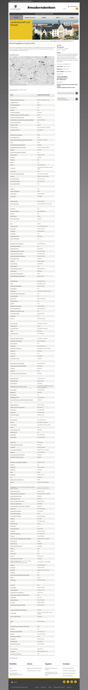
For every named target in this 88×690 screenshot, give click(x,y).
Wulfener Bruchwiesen (15, 644)
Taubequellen (13, 587)
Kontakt (50, 687)
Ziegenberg (12, 651)
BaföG (10, 668)
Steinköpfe (12, 572)
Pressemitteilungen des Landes (34, 670)
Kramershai (12, 353)
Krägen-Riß (12, 351)
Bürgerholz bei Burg (14, 178)
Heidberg (12, 303)
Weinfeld (12, 634)
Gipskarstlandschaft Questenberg (17, 256)
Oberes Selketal (13, 419)
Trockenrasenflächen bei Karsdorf (17, 605)
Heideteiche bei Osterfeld (15, 306)
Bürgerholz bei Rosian (15, 181)
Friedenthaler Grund (14, 236)
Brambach (12, 168)
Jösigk (11, 331)
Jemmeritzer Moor (14, 328)
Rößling (12, 482)
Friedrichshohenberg (14, 238)
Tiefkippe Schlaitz (14, 600)
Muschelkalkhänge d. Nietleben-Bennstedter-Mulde (21, 400)
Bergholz (12, 150)
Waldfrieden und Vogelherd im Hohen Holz (19, 626)
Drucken (14, 682)
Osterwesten (13, 434)
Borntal (12, 164)
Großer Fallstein (13, 266)
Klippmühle (12, 346)
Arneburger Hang (14, 125)
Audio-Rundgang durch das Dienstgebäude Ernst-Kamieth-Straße (51, 674)
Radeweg (12, 464)
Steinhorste (12, 567)
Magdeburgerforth (14, 378)
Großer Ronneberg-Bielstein (16, 268)
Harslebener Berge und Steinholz (17, 293)
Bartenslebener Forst (14, 137)
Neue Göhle (12, 412)
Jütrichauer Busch (14, 333)
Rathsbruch (12, 469)
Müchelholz (12, 392)
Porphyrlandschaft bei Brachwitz (17, 454)
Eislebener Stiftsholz (14, 211)
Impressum (69, 687)
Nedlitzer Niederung (14, 405)
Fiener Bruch (13, 228)
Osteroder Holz (13, 432)
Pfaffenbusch (13, 442)
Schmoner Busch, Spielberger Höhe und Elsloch (20, 538)
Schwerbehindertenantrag (68, 668)
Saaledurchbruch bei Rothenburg (17, 493)
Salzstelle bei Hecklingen (15, 511)
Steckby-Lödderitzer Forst (15, 561)
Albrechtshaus (13, 107)
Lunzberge (12, 371)
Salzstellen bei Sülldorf (15, 513)
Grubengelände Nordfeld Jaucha (17, 276)
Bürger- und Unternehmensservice (34, 668)
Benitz (11, 142)
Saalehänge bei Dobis (15, 498)
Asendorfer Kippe (14, 127)
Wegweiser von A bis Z (30, 17)
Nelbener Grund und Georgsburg (17, 407)
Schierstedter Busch (14, 528)
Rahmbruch (12, 467)
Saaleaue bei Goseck (14, 491)
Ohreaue (12, 422)
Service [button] (58, 17)
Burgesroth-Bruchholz (15, 183)
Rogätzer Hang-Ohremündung (17, 479)
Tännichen (12, 585)
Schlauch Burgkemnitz (15, 533)
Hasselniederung (14, 301)
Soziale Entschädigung (68, 675)
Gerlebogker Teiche (14, 248)
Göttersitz (12, 261)
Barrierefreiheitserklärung (59, 687)
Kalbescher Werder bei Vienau (16, 338)
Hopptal (12, 318)
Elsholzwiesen (13, 216)
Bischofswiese (13, 155)
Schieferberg (13, 526)
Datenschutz (43, 687)
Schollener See (13, 541)
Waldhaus (12, 629)
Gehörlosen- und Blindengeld (69, 670)
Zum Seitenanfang (13, 658)
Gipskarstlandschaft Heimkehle (17, 251)
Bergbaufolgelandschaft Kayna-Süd (18, 147)
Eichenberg (12, 208)
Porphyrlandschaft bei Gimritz (16, 457)
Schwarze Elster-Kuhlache (16, 546)
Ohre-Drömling (13, 424)
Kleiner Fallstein (13, 343)
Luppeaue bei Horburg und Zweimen (18, 373)
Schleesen (12, 536)
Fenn (11, 223)
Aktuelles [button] (44, 17)
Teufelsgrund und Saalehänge (16, 592)
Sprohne (12, 556)
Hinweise (37, 687)
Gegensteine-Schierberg (15, 246)
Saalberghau (13, 487)
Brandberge (12, 171)
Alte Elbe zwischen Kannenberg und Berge (19, 115)
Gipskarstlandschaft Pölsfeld (16, 253)
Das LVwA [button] (16, 17)
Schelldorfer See (13, 523)
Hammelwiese (13, 288)
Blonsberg (12, 157)
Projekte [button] (72, 17)
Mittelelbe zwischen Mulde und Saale (18, 386)
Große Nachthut (13, 263)
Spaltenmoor (13, 553)
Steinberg (12, 565)
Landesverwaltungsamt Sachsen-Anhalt (44, 13)
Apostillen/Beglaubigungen (69, 673)
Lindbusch (12, 368)
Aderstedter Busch (14, 102)
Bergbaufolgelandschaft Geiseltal (17, 145)
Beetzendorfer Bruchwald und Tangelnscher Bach (21, 140)
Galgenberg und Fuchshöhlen (16, 243)
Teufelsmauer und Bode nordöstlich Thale (19, 595)
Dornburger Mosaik (14, 203)
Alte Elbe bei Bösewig (15, 112)
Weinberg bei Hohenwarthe (16, 631)
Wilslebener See (13, 641)
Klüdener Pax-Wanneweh (15, 348)
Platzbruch (12, 452)
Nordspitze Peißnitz (14, 414)
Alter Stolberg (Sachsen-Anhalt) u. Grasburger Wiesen (22, 120)
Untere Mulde (13, 613)
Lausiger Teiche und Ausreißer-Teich (18, 366)
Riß (11, 477)
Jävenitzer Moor (13, 323)
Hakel (11, 283)
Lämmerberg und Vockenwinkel (17, 363)
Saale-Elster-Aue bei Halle (16, 496)
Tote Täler (12, 602)
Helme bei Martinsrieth (15, 308)
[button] (16, 1)
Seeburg (12, 548)
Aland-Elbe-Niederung (15, 105)
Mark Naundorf (13, 383)
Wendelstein (13, 639)
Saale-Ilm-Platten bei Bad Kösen (17, 501)
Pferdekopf (12, 447)
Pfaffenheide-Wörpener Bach (16, 444)
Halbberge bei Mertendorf (15, 286)
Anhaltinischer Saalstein (15, 122)
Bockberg (12, 159)
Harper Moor (13, 291)
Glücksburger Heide (14, 258)
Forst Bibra (12, 231)
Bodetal (12, 162)
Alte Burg (12, 110)
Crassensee (12, 196)
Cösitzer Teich (13, 193)
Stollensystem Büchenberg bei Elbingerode (19, 575)
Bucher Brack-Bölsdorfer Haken (17, 173)
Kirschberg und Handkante (16, 341)
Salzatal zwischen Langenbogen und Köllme (20, 506)
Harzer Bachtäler (14, 296)
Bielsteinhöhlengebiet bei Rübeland (18, 152)
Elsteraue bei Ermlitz (14, 218)
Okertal (11, 427)
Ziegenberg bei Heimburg (15, 654)
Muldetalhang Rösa (14, 397)
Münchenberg (13, 395)
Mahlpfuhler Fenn (14, 381)
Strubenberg (13, 580)
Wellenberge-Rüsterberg (15, 636)
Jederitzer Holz (13, 326)
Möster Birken (13, 390)
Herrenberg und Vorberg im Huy (17, 311)
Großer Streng (13, 271)
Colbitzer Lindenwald (15, 191)
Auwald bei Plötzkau (14, 130)
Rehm (11, 472)
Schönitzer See (13, 543)
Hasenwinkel (13, 298)
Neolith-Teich (13, 409)
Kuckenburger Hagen (15, 358)
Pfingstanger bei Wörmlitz (16, 449)
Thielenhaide (13, 597)
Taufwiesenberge (14, 590)
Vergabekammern (13, 670)
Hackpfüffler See (13, 281)
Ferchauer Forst (13, 226)
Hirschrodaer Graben (14, 313)
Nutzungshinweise (13, 90)
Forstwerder (13, 233)
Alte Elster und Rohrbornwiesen (17, 117)
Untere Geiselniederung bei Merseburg (18, 610)
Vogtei (11, 621)
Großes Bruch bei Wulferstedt (16, 273)
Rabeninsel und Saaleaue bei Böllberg (18, 462)
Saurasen (12, 521)
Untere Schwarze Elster (15, 616)
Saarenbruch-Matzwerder (15, 503)
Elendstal (12, 213)
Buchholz (12, 176)
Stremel (12, 577)
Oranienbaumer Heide (15, 429)
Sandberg (12, 518)
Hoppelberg (12, 316)
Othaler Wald (13, 437)
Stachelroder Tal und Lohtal (16, 558)
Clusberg (12, 188)
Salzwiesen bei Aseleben (15, 516)
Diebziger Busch (13, 201)
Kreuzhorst (12, 356)
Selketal (12, 551)
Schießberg (12, 531)
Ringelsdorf (12, 474)
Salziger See (13, 508)
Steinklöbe (12, 570)
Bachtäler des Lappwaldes (16, 135)
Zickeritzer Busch (14, 649)
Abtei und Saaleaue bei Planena (17, 100)
